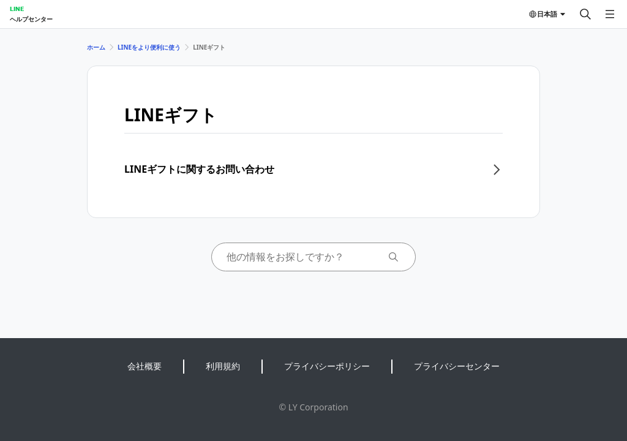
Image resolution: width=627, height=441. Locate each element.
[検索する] (585, 14)
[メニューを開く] (610, 14)
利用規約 (223, 366)
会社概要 (144, 366)
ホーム (96, 47)
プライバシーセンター (457, 366)
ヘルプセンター (31, 19)
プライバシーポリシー (327, 366)
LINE (17, 8)
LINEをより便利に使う (149, 47)
